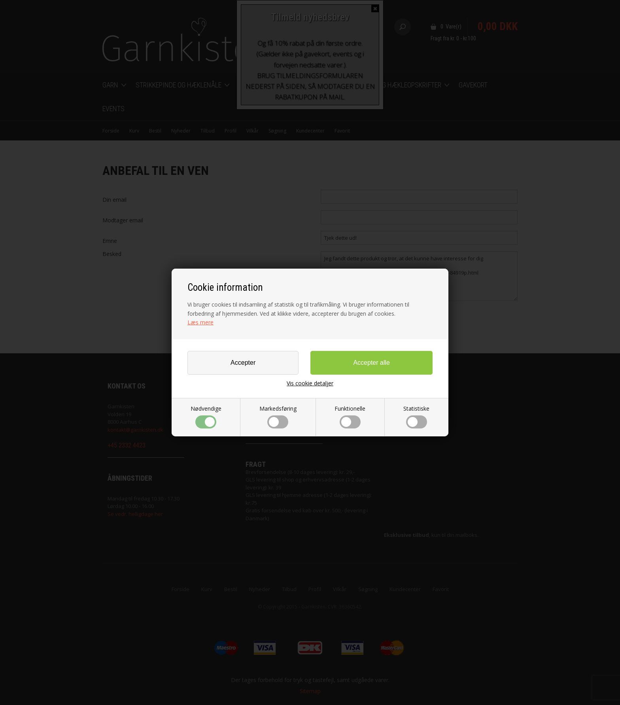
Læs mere (200, 322)
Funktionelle (350, 416)
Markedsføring (278, 416)
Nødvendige (206, 416)
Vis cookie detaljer (310, 383)
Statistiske (416, 416)
